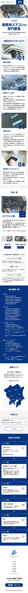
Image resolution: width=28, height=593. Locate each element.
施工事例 (14, 564)
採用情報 (14, 569)
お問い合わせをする (15, 380)
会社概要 (14, 566)
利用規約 (14, 571)
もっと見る (14, 429)
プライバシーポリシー (14, 573)
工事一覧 (14, 561)
